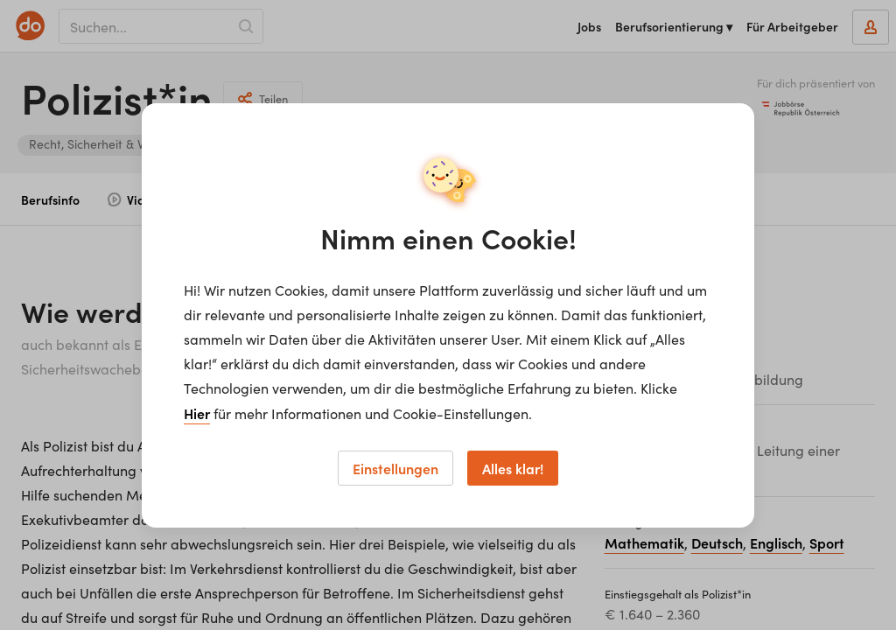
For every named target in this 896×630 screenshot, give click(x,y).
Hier (197, 413)
